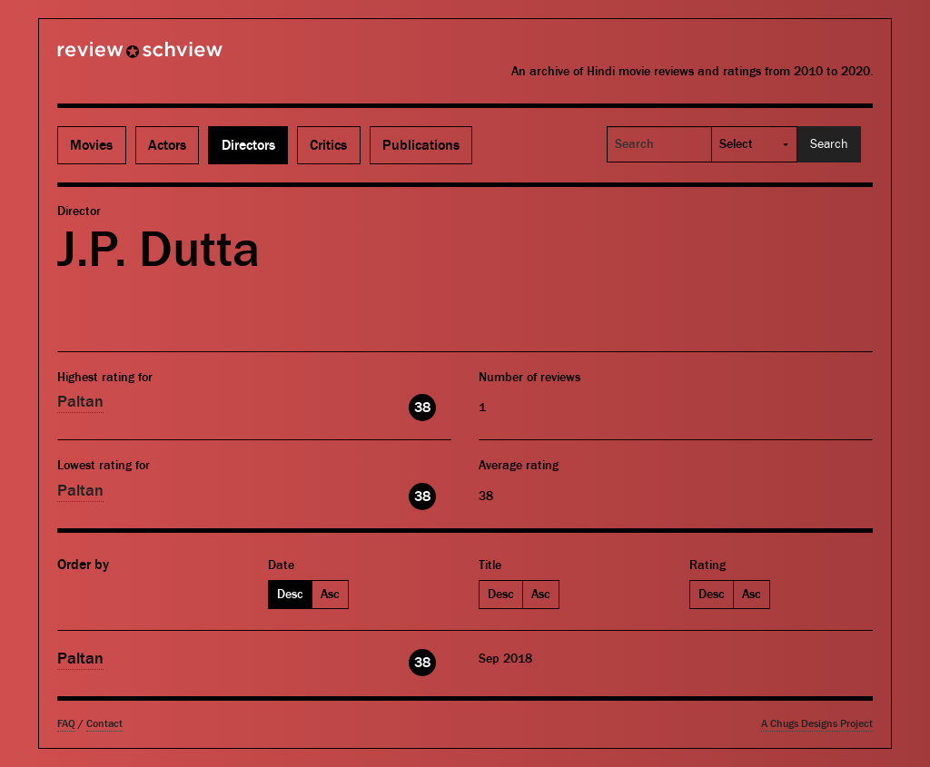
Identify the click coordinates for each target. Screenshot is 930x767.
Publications (421, 145)
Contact (104, 724)
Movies (91, 145)
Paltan (80, 401)
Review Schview (109, 57)
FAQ (66, 724)
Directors (248, 145)
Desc (290, 594)
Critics (328, 145)
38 (422, 407)
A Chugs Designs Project (817, 724)
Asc (330, 594)
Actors (167, 145)
